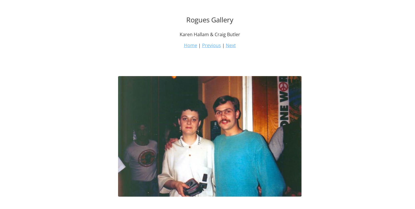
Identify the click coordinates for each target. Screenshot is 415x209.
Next (231, 45)
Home (190, 45)
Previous (211, 45)
